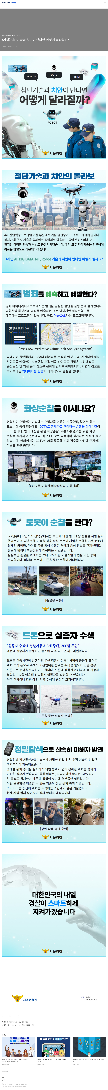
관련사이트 (5, 1072)
